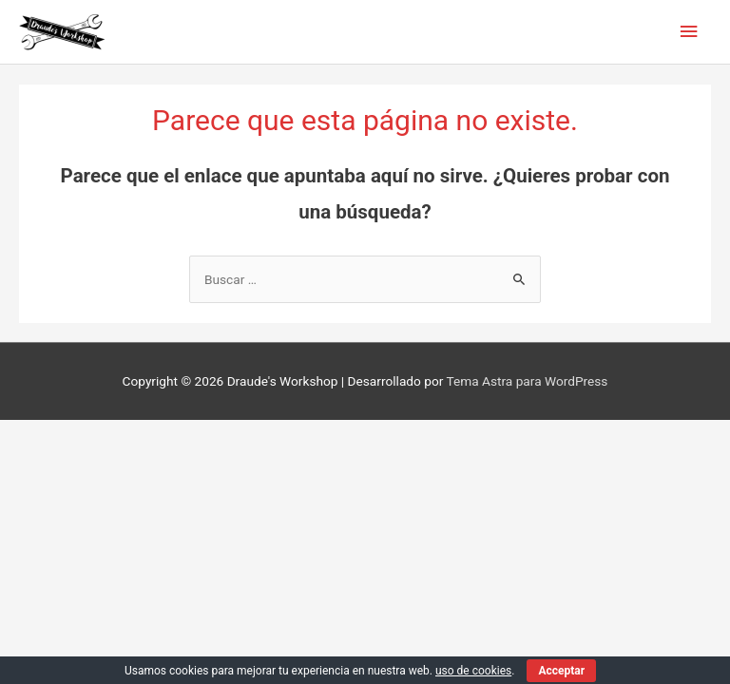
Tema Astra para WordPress (526, 381)
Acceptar (561, 670)
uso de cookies (473, 670)
